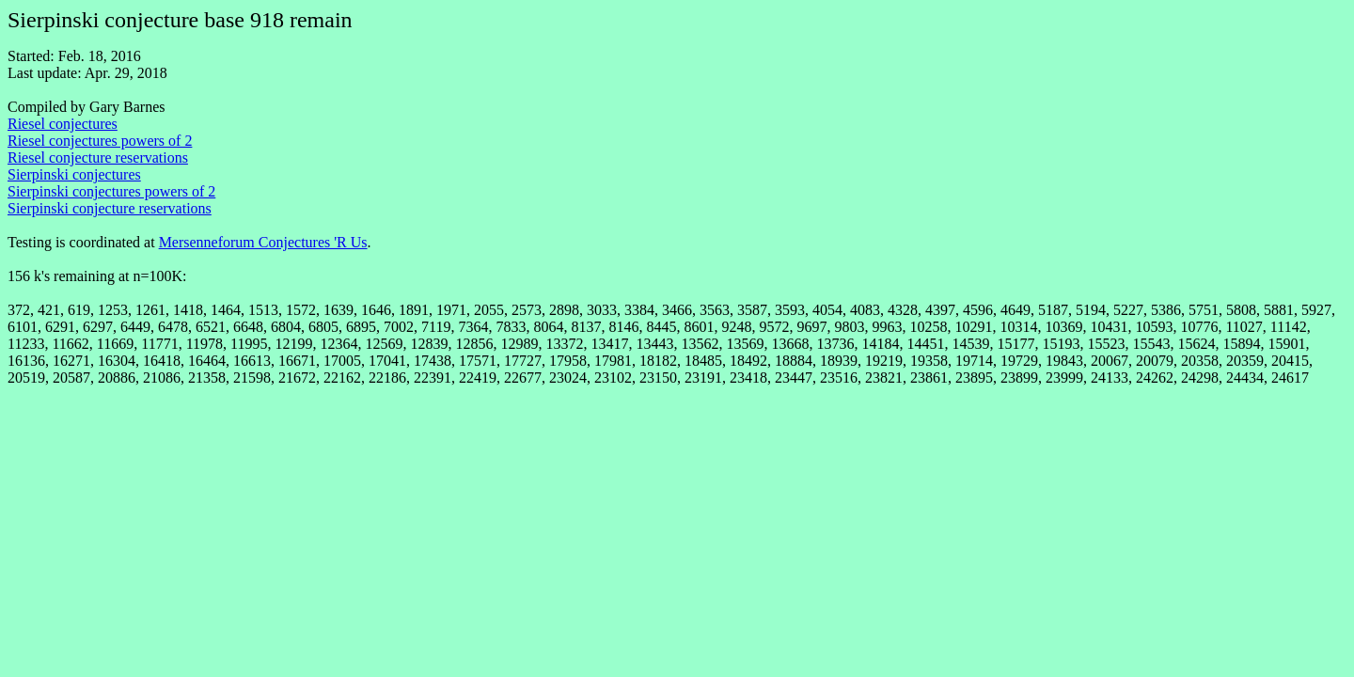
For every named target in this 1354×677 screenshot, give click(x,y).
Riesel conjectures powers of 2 (100, 141)
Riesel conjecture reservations (98, 157)
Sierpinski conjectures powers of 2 (111, 191)
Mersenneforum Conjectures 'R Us (263, 242)
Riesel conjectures (63, 124)
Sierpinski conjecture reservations (110, 208)
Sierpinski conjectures (74, 174)
